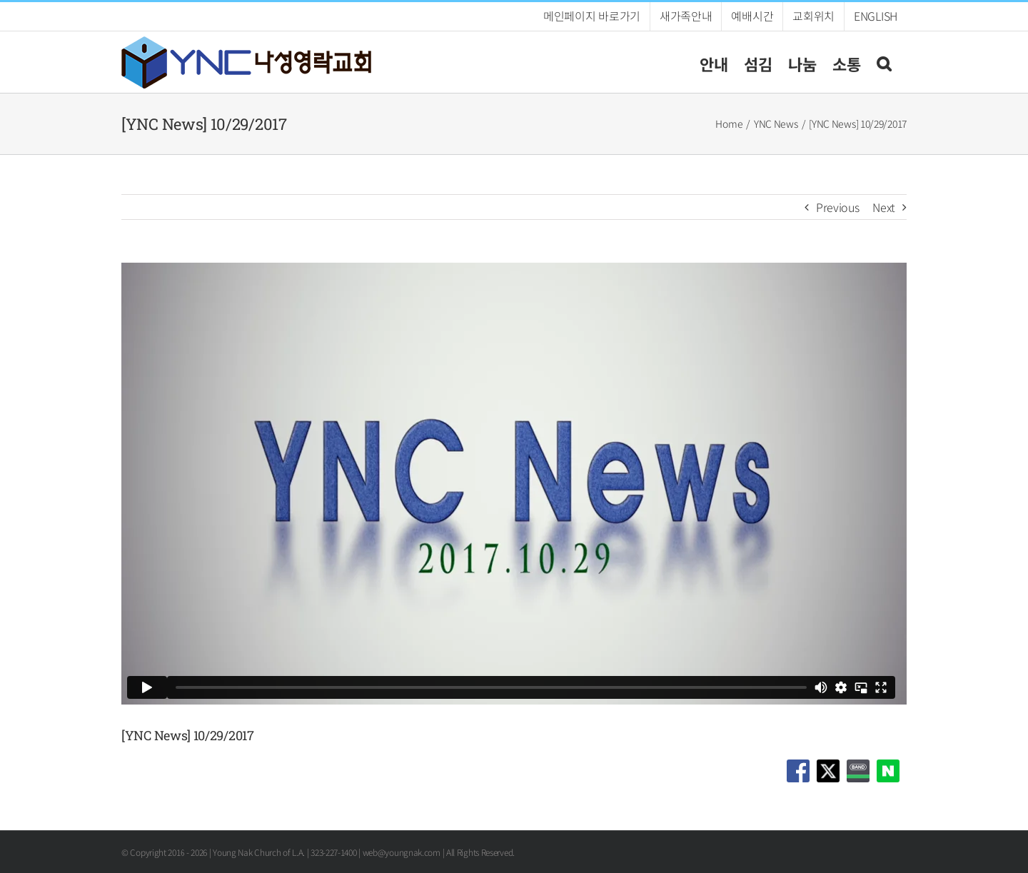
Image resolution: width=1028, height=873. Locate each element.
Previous (838, 207)
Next (883, 207)
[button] (884, 61)
